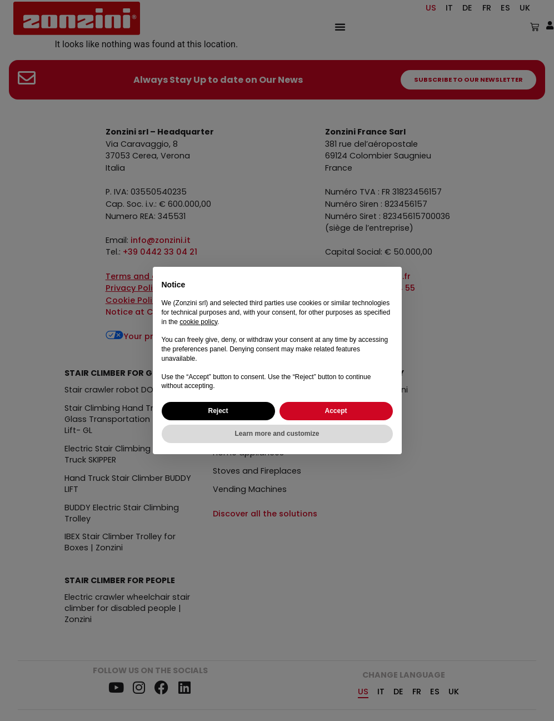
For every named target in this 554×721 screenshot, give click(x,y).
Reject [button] (218, 411)
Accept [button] (336, 411)
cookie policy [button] (198, 322)
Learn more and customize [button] (276, 433)
